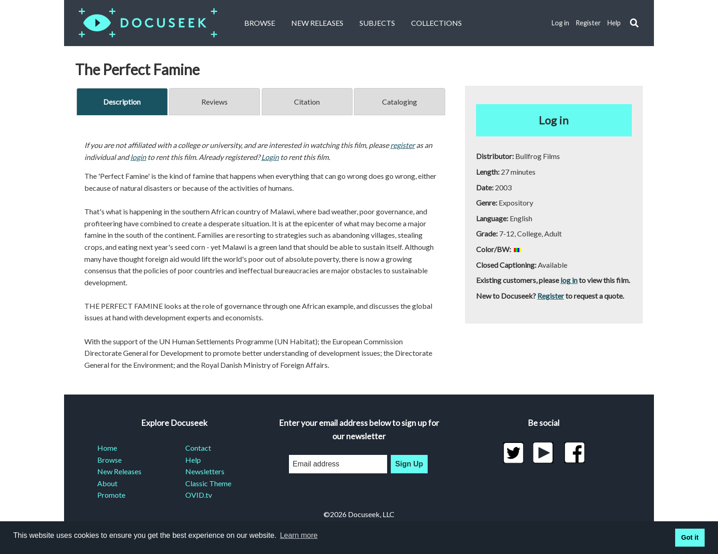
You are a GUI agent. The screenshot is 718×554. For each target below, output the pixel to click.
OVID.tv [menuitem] (198, 494)
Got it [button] (690, 537)
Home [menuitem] (107, 447)
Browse (259, 22)
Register (588, 23)
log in (568, 280)
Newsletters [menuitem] (204, 471)
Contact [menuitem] (198, 447)
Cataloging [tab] (399, 101)
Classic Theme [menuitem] (208, 483)
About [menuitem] (107, 483)
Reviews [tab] (214, 101)
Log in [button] (554, 120)
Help (614, 23)
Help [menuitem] (193, 459)
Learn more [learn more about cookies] (299, 535)
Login (270, 157)
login (138, 157)
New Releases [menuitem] (119, 471)
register (402, 145)
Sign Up (409, 464)
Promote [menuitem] (111, 494)
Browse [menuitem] (109, 459)
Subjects (377, 22)
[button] (634, 23)
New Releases (317, 22)
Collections (436, 22)
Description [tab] (122, 101)
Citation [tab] (307, 101)
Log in (560, 23)
